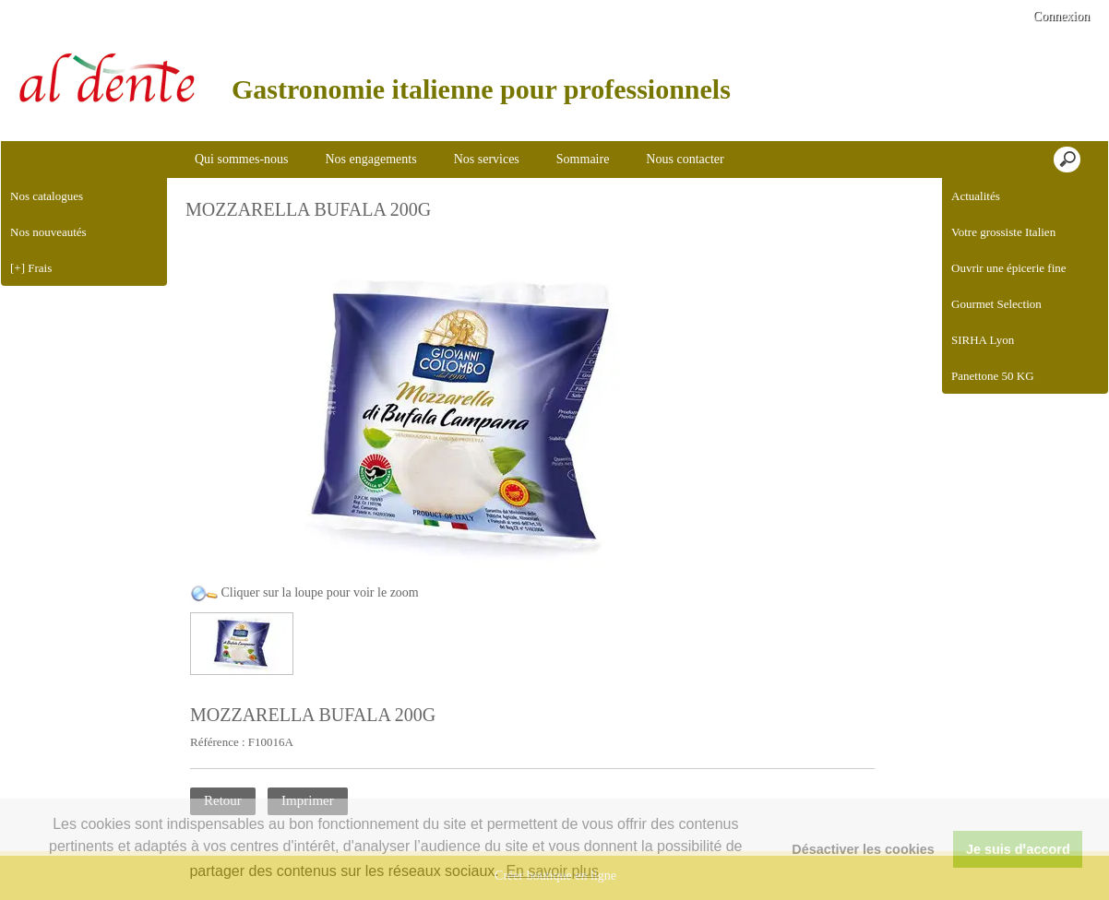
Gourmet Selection (996, 304)
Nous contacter (684, 159)
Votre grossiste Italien (1003, 232)
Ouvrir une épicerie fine (1009, 268)
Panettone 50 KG (992, 376)
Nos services (486, 159)
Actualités (975, 196)
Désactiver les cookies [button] (863, 849)
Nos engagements (371, 159)
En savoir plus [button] (552, 871)
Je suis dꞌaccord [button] (1018, 849)
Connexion (1060, 16)
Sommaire (583, 159)
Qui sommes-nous (242, 159)
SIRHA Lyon (982, 340)
